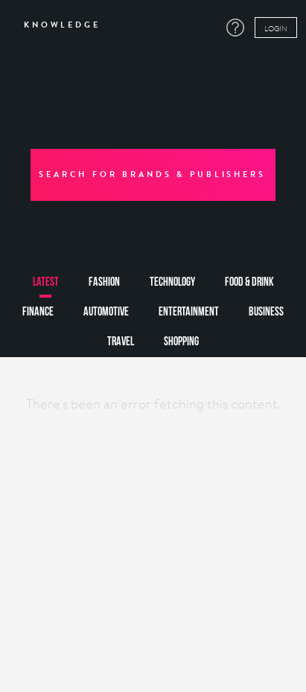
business (266, 312)
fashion (104, 282)
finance (38, 312)
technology (172, 282)
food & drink (249, 282)
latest (46, 282)
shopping (181, 342)
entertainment (189, 312)
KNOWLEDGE (56, 26)
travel (120, 342)
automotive (106, 312)
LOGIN (275, 28)
